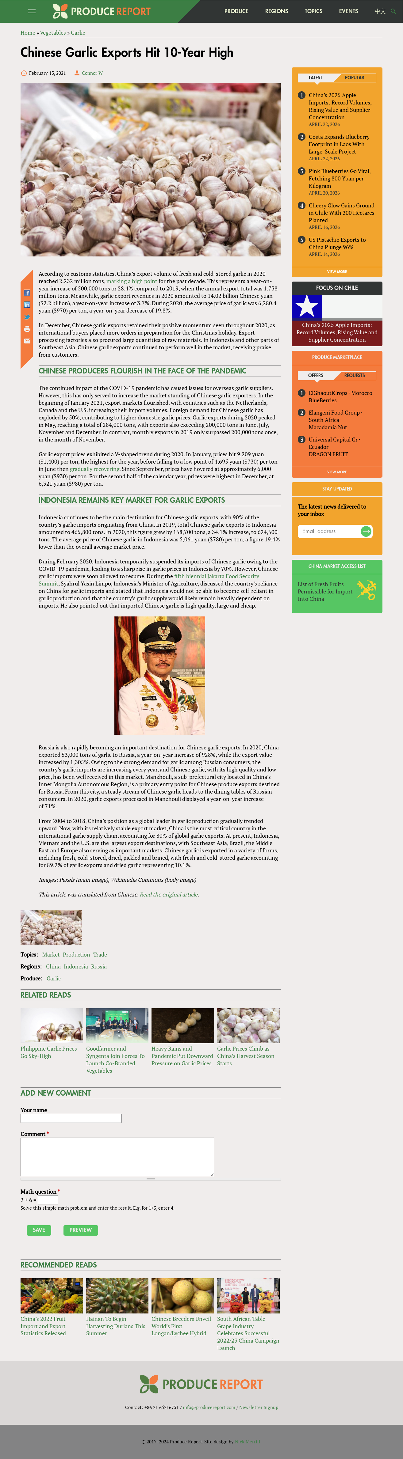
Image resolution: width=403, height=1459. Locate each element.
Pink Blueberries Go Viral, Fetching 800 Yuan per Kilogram (339, 178)
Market (51, 954)
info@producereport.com (209, 1407)
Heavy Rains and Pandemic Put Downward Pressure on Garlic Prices (182, 1056)
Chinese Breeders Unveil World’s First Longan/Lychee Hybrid (181, 1326)
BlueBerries (323, 400)
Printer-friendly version (27, 329)
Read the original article (169, 894)
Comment (35, 1134)
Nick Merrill (247, 1441)
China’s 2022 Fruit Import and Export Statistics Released (43, 1326)
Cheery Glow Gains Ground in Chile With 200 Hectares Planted (341, 213)
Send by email (27, 341)
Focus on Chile (337, 288)
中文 (380, 11)
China (53, 966)
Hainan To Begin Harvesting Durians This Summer (115, 1326)
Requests (354, 375)
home (204, 11)
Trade (100, 954)
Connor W (92, 73)
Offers (315, 375)
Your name (34, 1110)
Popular (354, 78)
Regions (276, 11)
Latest (315, 78)
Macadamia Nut (328, 427)
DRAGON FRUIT (328, 454)
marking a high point (131, 281)
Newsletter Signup (258, 1407)
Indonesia (76, 966)
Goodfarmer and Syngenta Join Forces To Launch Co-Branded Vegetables (115, 1059)
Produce (236, 11)
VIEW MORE (337, 272)
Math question (40, 1191)
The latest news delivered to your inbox (332, 510)
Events (348, 11)
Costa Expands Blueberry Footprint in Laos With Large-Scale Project (339, 144)
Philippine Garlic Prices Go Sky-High (49, 1052)
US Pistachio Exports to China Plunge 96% (337, 243)
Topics (313, 11)
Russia (99, 966)
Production (76, 954)
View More (337, 472)
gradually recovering (94, 468)
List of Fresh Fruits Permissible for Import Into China (325, 591)
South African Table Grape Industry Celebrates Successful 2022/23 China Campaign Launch (248, 1333)
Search (393, 11)
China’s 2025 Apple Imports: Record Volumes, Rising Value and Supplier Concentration (340, 106)
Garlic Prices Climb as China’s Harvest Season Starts (245, 1056)
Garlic (54, 978)
